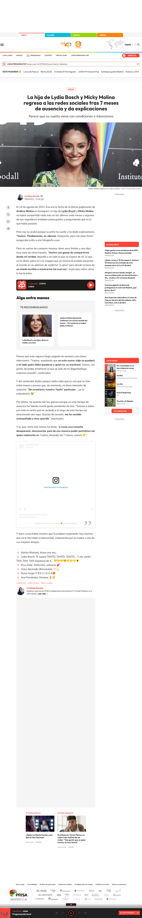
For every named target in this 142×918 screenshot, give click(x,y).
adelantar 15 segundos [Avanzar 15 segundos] (79, 913)
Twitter (8, 214)
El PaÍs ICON (76, 898)
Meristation (111, 898)
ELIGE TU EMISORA (128, 913)
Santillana (65, 891)
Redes (71, 89)
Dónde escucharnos (119, 884)
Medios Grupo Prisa (18, 899)
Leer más (42, 594)
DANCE (76, 35)
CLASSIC (51, 35)
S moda (87, 898)
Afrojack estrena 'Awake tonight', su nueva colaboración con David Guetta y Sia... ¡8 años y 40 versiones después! (121, 275)
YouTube (66, 857)
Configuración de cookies (84, 884)
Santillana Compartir (79, 891)
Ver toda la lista (120, 411)
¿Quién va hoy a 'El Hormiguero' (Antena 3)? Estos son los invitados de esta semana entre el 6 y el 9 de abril (122, 263)
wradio (66, 894)
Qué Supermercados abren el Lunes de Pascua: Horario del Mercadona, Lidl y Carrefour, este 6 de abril (121, 300)
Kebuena (114, 894)
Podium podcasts (65, 898)
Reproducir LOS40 (90, 285)
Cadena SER (91, 891)
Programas (35, 55)
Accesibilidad (32, 884)
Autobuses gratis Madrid (112, 71)
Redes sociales (47, 583)
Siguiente (85, 913)
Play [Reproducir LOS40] (71, 913)
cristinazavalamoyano (41, 196)
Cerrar (138, 64)
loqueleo (98, 898)
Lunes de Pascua (31, 71)
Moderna (52, 898)
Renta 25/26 (46, 71)
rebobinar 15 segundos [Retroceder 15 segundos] (62, 913)
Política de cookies (65, 884)
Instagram (55, 857)
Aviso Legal (20, 884)
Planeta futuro (105, 894)
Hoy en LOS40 (61, 55)
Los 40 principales (54, 891)
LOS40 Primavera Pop (88, 71)
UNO (59, 894)
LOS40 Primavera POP (80, 55)
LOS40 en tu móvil (102, 884)
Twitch (81, 857)
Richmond (40, 898)
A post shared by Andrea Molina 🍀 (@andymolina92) (55, 523)
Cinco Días (76, 894)
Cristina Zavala (32, 196)
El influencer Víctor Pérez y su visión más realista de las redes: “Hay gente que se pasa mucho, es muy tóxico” (71, 839)
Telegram (8, 228)
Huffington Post (45, 894)
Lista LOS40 (7, 55)
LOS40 (24, 35)
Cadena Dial (86, 894)
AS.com (99, 891)
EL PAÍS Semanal (95, 894)
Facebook (8, 207)
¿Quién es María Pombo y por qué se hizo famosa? (39, 836)
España (128, 44)
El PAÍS (41, 891)
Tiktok (61, 857)
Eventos (48, 55)
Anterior (56, 913)
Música (19, 55)
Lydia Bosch (21, 583)
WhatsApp (8, 221)
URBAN (102, 35)
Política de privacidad (47, 884)
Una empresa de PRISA (18, 893)
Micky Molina (33, 583)
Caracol (117, 891)
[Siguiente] (138, 71)
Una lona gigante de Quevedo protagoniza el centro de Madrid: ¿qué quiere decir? (121, 287)
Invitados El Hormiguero (65, 71)
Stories (87, 857)
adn (107, 891)
